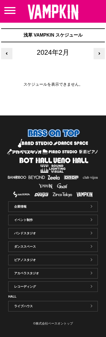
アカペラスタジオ (26, 273)
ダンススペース (25, 246)
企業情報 (20, 206)
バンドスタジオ (25, 233)
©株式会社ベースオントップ (53, 323)
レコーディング (25, 286)
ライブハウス (23, 306)
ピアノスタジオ (25, 260)
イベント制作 (23, 220)
